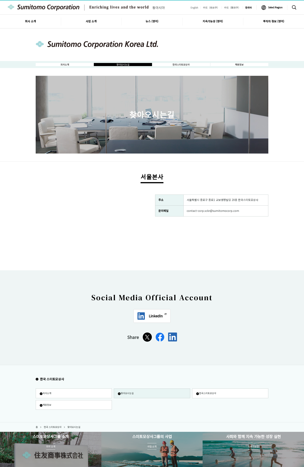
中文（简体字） (211, 7)
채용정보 (47, 411)
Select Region (275, 7)
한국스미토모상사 (208, 398)
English (194, 7)
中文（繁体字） (232, 7)
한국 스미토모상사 (50, 383)
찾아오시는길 (127, 398)
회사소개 (47, 398)
